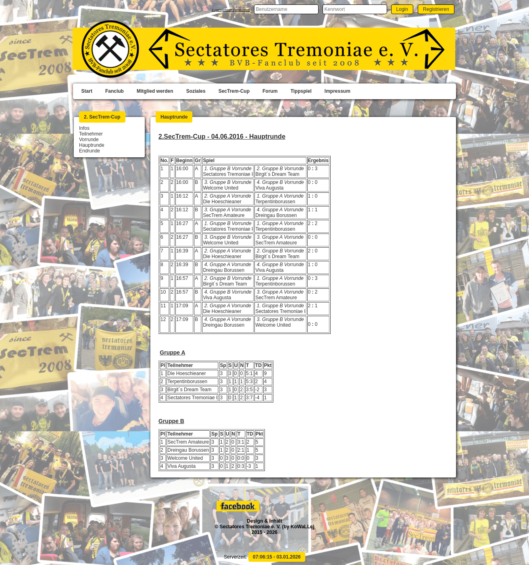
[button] (402, 9)
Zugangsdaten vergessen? (231, 10)
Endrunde (89, 151)
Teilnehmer (91, 134)
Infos (84, 128)
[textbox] (286, 9)
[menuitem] (87, 91)
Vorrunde (89, 139)
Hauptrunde (91, 145)
